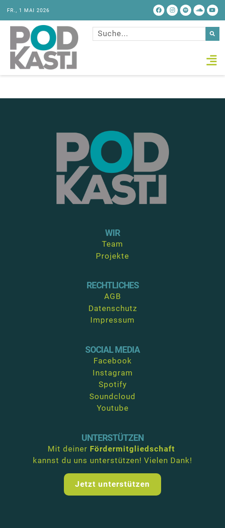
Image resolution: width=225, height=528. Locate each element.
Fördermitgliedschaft (132, 448)
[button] (212, 60)
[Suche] (212, 34)
